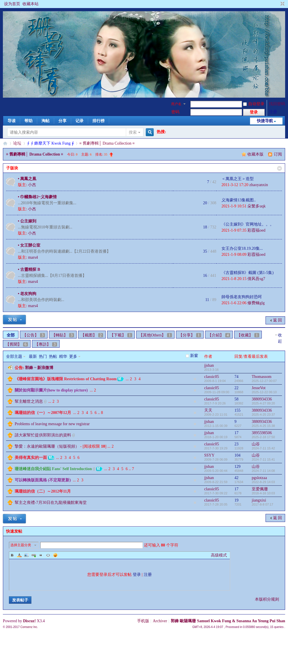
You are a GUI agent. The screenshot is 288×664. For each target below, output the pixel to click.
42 (236, 478)
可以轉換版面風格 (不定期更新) (43, 480)
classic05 (211, 376)
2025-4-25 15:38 (263, 425)
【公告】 (33, 335)
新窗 (194, 355)
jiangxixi (259, 500)
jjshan (209, 365)
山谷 (256, 444)
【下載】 (121, 335)
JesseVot (259, 388)
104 (237, 455)
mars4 (33, 257)
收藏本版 (256, 154)
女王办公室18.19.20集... (242, 248)
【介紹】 (219, 335)
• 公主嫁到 (27, 221)
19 (236, 500)
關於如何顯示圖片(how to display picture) (51, 390)
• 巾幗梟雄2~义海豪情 (37, 197)
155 (237, 410)
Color (19, 555)
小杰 (32, 185)
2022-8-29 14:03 (263, 482)
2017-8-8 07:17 (262, 504)
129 (237, 466)
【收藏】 (248, 335)
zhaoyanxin (258, 185)
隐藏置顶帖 (195, 379)
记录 (79, 121)
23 (236, 444)
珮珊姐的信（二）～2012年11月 (43, 491)
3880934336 (262, 399)
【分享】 (190, 335)
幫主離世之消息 (29, 401)
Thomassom (261, 376)
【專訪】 (46, 344)
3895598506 (262, 433)
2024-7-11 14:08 (263, 470)
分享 (62, 121)
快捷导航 (265, 121)
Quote (41, 555)
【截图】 (92, 335)
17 (236, 433)
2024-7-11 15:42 (263, 448)
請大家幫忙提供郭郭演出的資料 (43, 435)
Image (26, 555)
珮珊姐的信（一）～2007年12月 (43, 412)
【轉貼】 (63, 335)
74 (236, 376)
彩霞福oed (256, 230)
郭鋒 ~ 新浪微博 (39, 368)
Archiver (160, 621)
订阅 (278, 154)
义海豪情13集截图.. (238, 200)
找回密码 (277, 104)
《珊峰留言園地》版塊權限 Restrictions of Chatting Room (66, 379)
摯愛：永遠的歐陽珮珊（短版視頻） (47, 446)
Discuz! (29, 621)
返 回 (277, 320)
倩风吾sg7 (256, 279)
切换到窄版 (281, 4)
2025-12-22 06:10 (264, 392)
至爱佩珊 (260, 489)
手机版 (143, 621)
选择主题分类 (20, 545)
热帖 (53, 356)
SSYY (209, 455)
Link (34, 555)
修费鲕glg (256, 303)
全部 (11, 335)
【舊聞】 (16, 344)
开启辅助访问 (277, 4)
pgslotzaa (259, 478)
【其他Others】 (155, 335)
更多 (73, 356)
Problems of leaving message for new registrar (52, 424)
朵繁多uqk (256, 206)
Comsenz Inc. (29, 627)
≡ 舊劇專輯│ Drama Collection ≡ (107, 143)
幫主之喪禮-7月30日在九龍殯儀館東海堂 (51, 502)
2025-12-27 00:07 (264, 381)
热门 (43, 356)
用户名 (176, 104)
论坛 (17, 143)
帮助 (28, 121)
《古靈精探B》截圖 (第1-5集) (247, 272)
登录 (137, 574)
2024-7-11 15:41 (263, 459)
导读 (11, 121)
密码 (175, 112)
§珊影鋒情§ (5, 143)
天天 (208, 410)
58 (236, 399)
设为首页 (12, 4)
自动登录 (253, 104)
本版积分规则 (267, 599)
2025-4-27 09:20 (263, 403)
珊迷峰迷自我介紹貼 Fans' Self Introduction (53, 469)
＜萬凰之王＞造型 (237, 179)
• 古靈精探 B (29, 269)
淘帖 (45, 121)
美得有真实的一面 (31, 457)
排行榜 (98, 121)
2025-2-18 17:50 (263, 437)
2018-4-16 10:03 (263, 493)
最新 (33, 356)
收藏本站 (30, 4)
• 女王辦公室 (29, 245)
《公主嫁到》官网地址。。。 (247, 224)
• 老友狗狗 (27, 294)
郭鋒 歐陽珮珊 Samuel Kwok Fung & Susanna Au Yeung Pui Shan (228, 621)
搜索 (133, 132)
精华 (63, 356)
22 (236, 388)
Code (48, 555)
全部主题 (14, 356)
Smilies (55, 555)
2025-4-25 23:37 (263, 414)
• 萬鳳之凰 (27, 179)
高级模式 (219, 555)
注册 (273, 112)
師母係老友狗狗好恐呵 (241, 297)
